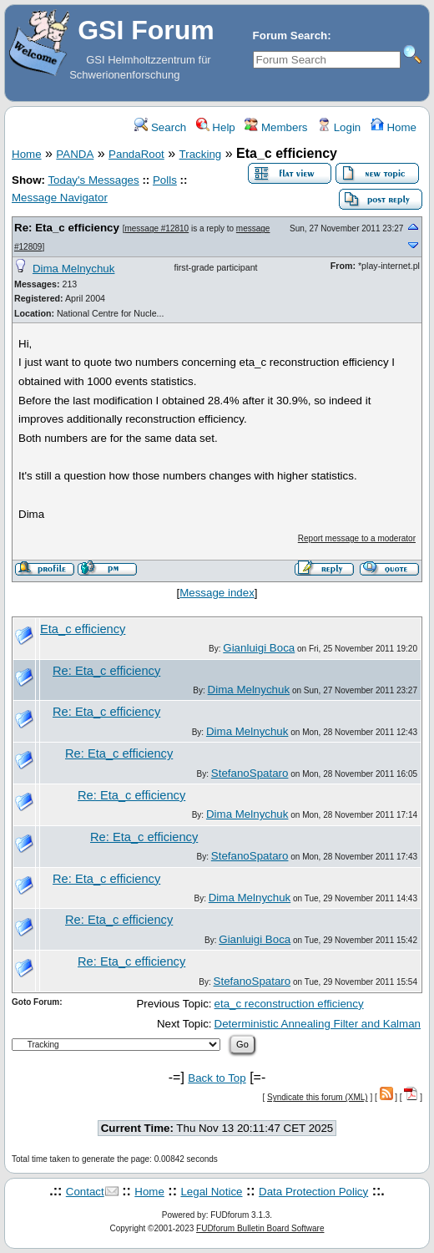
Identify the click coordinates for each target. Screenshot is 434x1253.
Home (393, 127)
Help (215, 127)
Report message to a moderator (357, 538)
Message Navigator (60, 197)
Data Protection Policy (313, 1191)
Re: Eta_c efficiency (66, 227)
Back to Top (216, 1078)
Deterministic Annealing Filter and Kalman (317, 1023)
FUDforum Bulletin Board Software (260, 1228)
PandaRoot (136, 154)
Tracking (200, 154)
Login (339, 127)
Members (276, 127)
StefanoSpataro (250, 773)
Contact (85, 1191)
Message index (217, 592)
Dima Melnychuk (74, 268)
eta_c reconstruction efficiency (289, 1003)
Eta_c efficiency (82, 629)
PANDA (74, 154)
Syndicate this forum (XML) (317, 1097)
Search (160, 127)
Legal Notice (211, 1191)
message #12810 (156, 228)
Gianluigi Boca (259, 648)
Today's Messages (93, 180)
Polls (165, 180)
